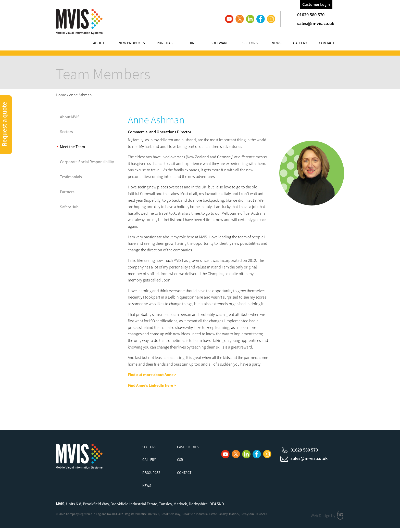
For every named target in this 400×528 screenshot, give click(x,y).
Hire (192, 43)
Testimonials (71, 176)
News (276, 43)
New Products (132, 43)
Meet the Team (72, 146)
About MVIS (70, 116)
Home (61, 94)
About (99, 43)
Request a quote (4, 124)
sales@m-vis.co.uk (315, 23)
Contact (326, 43)
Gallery (300, 43)
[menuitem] (104, 43)
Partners (67, 191)
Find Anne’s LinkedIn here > (152, 385)
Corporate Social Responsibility (87, 161)
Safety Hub (69, 206)
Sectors (250, 43)
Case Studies (187, 447)
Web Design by (323, 515)
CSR (180, 459)
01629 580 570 (310, 15)
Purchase (165, 43)
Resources (151, 472)
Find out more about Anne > (152, 374)
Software (219, 43)
